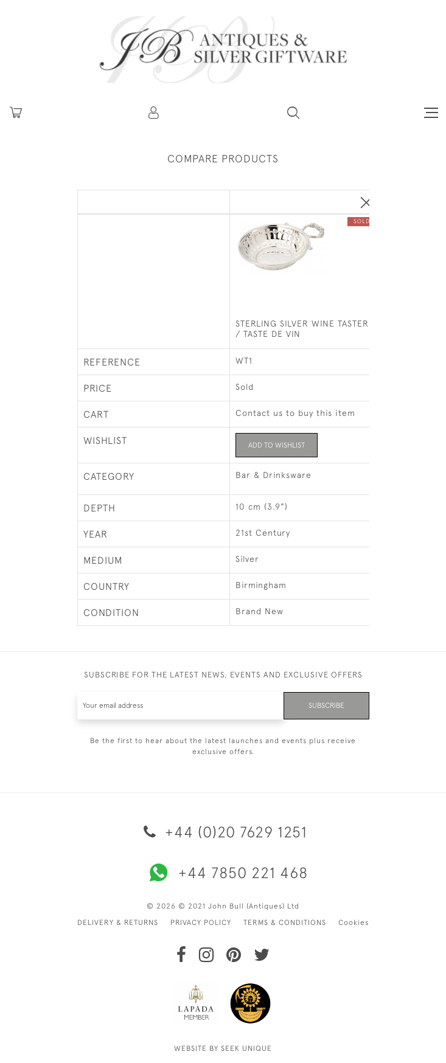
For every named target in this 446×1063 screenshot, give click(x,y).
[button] (154, 112)
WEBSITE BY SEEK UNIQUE (223, 1048)
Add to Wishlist (276, 445)
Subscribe (326, 705)
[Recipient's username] (180, 705)
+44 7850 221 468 (223, 873)
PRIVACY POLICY (200, 922)
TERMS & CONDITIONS (284, 922)
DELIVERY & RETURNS (117, 922)
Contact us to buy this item (295, 413)
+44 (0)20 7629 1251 (223, 831)
